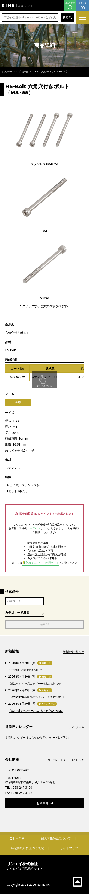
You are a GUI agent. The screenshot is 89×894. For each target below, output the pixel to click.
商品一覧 (23, 71)
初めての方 (70, 5)
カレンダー (76, 727)
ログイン (82, 5)
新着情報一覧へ (73, 651)
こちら (33, 737)
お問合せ (45, 803)
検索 (67, 17)
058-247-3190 (22, 787)
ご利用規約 (17, 838)
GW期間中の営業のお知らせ (25, 670)
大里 (18, 403)
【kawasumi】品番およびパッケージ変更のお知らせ (38, 697)
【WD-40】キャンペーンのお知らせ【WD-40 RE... (36, 710)
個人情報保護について (56, 838)
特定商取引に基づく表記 (27, 848)
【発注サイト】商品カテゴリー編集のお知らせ (35, 683)
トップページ (8, 71)
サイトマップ (69, 848)
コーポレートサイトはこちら (65, 760)
